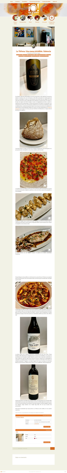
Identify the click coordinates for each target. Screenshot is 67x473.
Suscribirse (24, 1)
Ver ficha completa (47, 426)
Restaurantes (20, 448)
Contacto (17, 1)
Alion (17, 431)
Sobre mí (55, 1)
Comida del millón (46, 1)
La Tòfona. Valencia (20, 417)
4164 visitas (25, 448)
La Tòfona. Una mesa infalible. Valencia (33, 51)
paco (39, 53)
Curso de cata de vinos (35, 1)
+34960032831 (36, 423)
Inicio (11, 1)
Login (65, 471)
